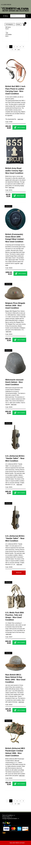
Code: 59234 (8, 334)
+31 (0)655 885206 (6, 4)
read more (20, 119)
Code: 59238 (8, 567)
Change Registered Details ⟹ (10, 818)
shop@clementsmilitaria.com (8, 7)
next (19, 49)
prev (8, 46)
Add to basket (19, 127)
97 (15, 49)
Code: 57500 (8, 121)
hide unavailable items (7, 34)
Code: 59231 (8, 487)
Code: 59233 (8, 704)
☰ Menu (5, 16)
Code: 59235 (8, 407)
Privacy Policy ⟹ (7, 817)
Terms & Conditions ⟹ (8, 815)
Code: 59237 (8, 637)
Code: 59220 (8, 268)
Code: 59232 (8, 778)
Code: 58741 (8, 190)
